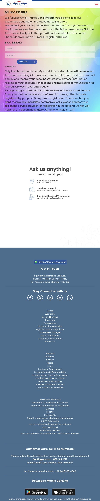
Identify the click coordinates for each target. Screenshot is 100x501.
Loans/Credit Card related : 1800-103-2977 (50, 462)
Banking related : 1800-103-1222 (50, 459)
